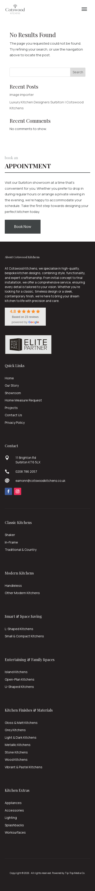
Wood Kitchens (16, 759)
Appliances (13, 803)
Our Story (12, 385)
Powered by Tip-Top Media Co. (68, 873)
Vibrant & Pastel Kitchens (23, 767)
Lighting (11, 817)
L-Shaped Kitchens (19, 629)
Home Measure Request (23, 400)
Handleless (13, 585)
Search (78, 72)
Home (9, 378)
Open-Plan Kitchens (19, 679)
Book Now (22, 226)
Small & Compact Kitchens (24, 636)
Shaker (10, 535)
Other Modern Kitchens (22, 593)
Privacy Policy (15, 422)
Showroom (13, 393)
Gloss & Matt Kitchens (21, 722)
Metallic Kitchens (18, 745)
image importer (22, 94)
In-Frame (11, 542)
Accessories (14, 810)
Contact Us (13, 415)
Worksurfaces (15, 832)
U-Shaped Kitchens (19, 686)
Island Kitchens (16, 672)
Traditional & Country (20, 549)
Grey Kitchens (15, 730)
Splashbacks (14, 825)
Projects (11, 408)
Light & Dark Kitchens (20, 737)
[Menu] (84, 9)
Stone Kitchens (16, 752)
